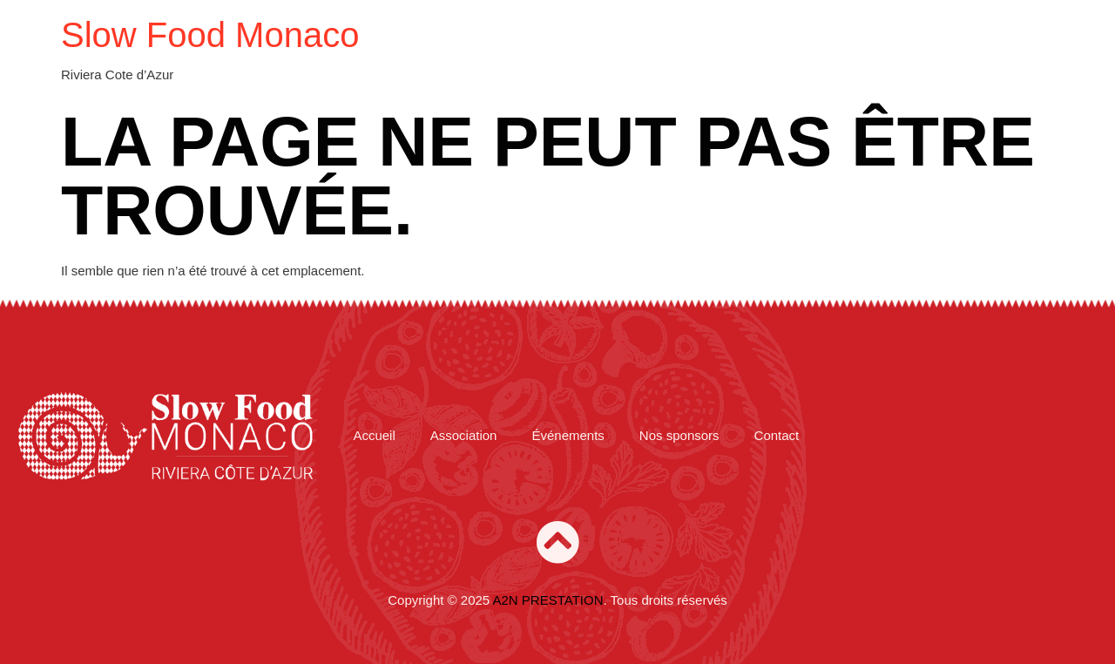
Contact (777, 435)
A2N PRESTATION (548, 600)
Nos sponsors (679, 435)
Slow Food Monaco (210, 35)
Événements (567, 435)
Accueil (374, 435)
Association (463, 435)
